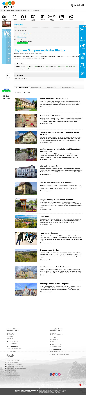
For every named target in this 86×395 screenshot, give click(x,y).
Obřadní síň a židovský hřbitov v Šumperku (57, 183)
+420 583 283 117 (13, 341)
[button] (77, 5)
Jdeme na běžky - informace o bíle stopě (16, 368)
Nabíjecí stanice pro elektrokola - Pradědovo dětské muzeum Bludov (60, 150)
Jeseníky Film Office (11, 370)
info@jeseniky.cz (13, 343)
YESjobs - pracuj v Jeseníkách (13, 375)
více (78, 104)
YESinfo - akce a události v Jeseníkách (15, 364)
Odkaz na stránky (21, 37)
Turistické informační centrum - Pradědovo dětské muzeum (59, 133)
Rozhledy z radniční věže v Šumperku (54, 284)
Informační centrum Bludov (50, 166)
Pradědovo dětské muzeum (50, 115)
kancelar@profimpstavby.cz (24, 34)
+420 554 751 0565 (56, 344)
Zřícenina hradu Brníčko (49, 250)
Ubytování (10, 10)
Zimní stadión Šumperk (49, 233)
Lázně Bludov (45, 216)
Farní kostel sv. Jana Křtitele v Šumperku (56, 267)
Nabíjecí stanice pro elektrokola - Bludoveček (57, 199)
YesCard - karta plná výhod (12, 360)
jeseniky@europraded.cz (55, 346)
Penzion (17, 10)
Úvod (8, 4)
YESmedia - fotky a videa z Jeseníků (14, 366)
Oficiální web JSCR (13, 351)
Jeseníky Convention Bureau (13, 373)
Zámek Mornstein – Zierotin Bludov (54, 99)
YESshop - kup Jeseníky (12, 362)
